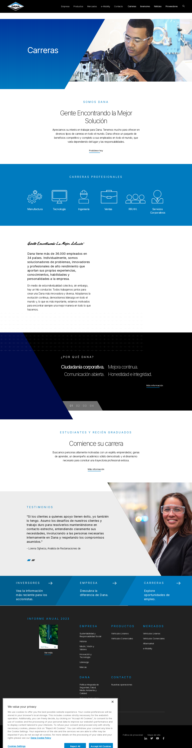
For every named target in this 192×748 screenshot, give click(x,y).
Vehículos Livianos (120, 633)
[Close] (112, 716)
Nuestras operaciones (121, 684)
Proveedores (172, 6)
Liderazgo (84, 662)
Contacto (118, 6)
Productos (78, 6)
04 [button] (92, 405)
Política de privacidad (133, 735)
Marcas (83, 667)
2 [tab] (33, 560)
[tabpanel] (96, 529)
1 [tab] (29, 560)
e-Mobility (105, 6)
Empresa (65, 6)
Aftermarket (148, 643)
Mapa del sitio (154, 735)
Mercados (92, 6)
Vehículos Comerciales (122, 638)
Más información (154, 386)
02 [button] (78, 405)
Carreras (132, 6)
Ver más (48, 652)
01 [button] (71, 405)
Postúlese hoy (96, 150)
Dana (85, 677)
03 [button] (85, 405)
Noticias (158, 6)
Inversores (145, 6)
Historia (83, 641)
